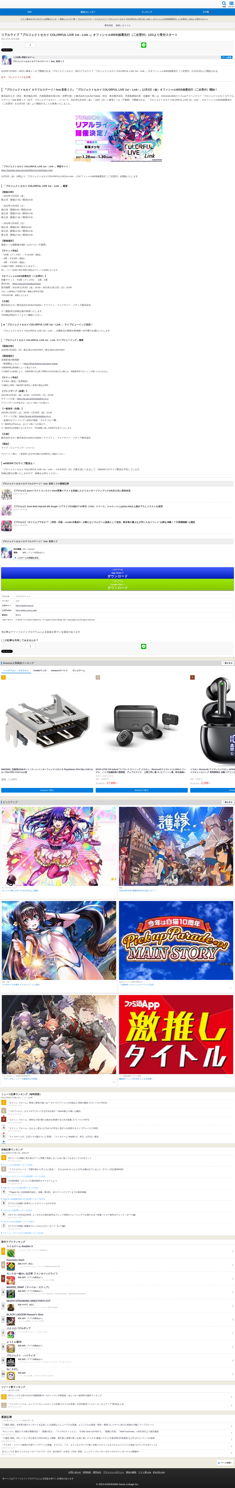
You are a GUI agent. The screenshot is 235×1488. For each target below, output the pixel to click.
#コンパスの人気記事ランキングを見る (18, 1165)
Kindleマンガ (40, 670)
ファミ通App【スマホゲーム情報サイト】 (39, 19)
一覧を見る (228, 663)
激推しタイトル (123, 25)
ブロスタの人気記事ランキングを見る (17, 1210)
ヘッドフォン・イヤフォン (16, 670)
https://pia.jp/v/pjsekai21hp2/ (26, 283)
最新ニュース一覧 (67, 19)
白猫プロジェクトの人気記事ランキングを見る (21, 1188)
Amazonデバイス (59, 670)
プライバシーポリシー (113, 1472)
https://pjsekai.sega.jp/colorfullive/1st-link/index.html (27, 170)
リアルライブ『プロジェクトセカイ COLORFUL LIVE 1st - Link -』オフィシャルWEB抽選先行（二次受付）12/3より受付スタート (151, 19)
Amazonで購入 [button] (47, 790)
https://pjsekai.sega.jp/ (25, 606)
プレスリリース (85, 19)
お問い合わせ (74, 1472)
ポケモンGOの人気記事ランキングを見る (18, 1222)
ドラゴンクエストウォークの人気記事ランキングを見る (24, 1176)
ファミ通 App (11, 4)
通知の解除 (131, 1472)
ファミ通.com (144, 1472)
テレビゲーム (78, 670)
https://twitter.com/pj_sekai (26, 610)
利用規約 (87, 1472)
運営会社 (97, 1472)
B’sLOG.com (159, 1472)
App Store (117, 573)
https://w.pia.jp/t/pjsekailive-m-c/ (33, 398)
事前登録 (108, 25)
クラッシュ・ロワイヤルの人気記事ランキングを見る (23, 1233)
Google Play (117, 585)
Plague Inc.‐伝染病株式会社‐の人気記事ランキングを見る (24, 1199)
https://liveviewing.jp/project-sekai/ (41, 363)
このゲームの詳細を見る (28, 558)
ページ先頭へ (226, 1463)
